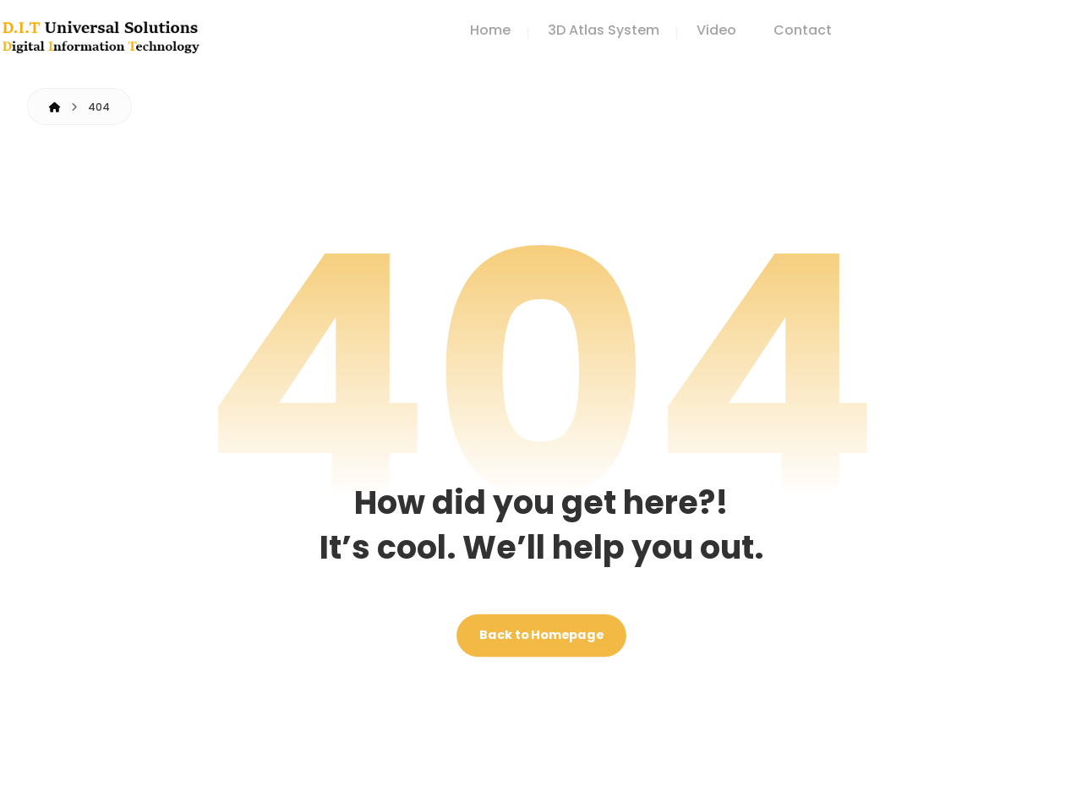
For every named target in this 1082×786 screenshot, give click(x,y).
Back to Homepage (541, 636)
